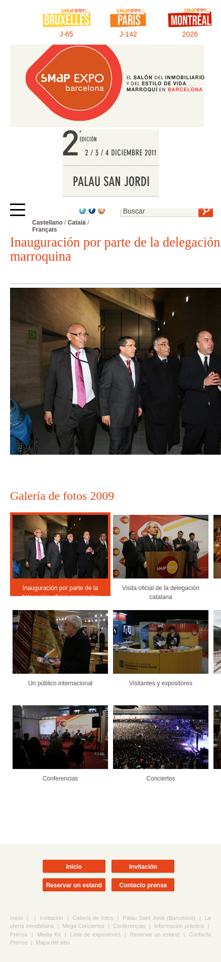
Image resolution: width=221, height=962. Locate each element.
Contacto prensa (143, 885)
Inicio (73, 866)
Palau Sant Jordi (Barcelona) (159, 918)
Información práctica (179, 926)
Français (44, 229)
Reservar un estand (73, 885)
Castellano (47, 222)
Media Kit (49, 934)
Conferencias (129, 926)
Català (77, 222)
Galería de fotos (93, 918)
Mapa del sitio (53, 942)
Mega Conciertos (83, 926)
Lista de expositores (95, 934)
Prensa (19, 934)
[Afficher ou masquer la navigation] (17, 210)
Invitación (143, 866)
